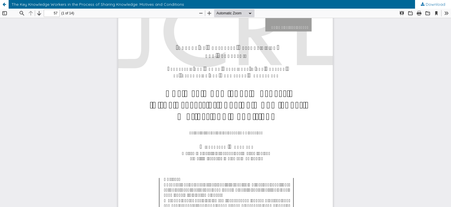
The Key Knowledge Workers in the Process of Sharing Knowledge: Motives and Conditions (98, 4)
